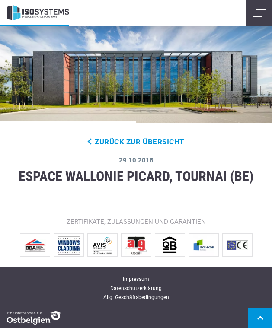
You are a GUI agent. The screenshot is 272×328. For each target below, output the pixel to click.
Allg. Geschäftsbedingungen (136, 296)
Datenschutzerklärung (136, 287)
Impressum (136, 278)
